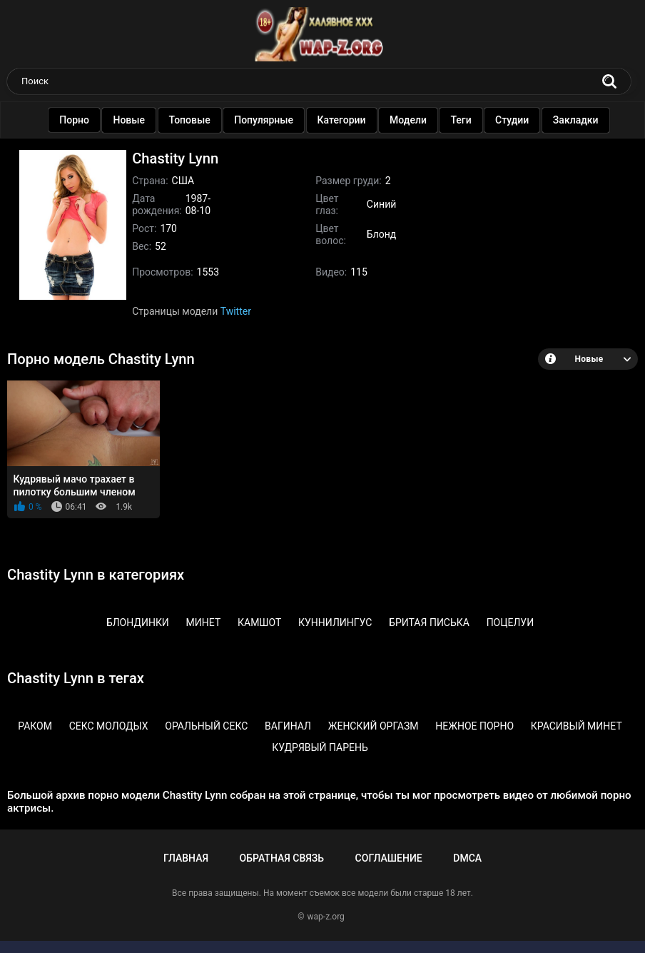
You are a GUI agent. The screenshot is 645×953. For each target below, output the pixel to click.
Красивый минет (576, 726)
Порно (81, 120)
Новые (137, 120)
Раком (35, 726)
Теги (468, 120)
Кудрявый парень (319, 747)
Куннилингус (335, 622)
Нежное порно (474, 726)
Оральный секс (206, 726)
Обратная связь (282, 858)
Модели (415, 120)
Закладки (583, 120)
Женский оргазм (373, 726)
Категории (349, 120)
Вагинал (288, 726)
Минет (203, 622)
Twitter (235, 311)
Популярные (270, 120)
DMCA (467, 858)
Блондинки (137, 622)
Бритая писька (429, 622)
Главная (185, 858)
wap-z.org (326, 917)
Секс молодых (108, 726)
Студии (519, 120)
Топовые (197, 120)
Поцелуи (510, 622)
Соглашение (388, 858)
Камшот (259, 622)
